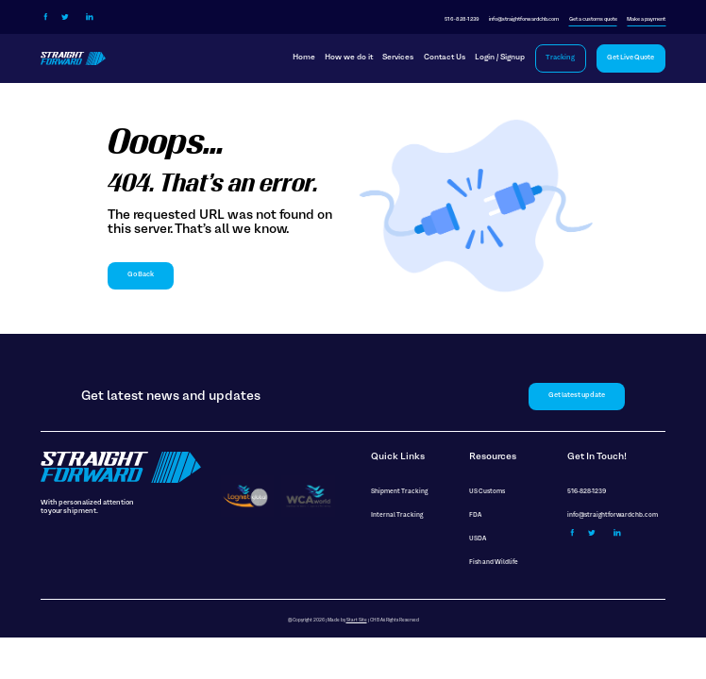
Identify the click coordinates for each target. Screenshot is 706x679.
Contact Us (444, 57)
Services (397, 57)
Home (304, 57)
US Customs (487, 491)
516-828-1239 (462, 19)
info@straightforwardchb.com (524, 19)
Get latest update (576, 395)
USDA (477, 538)
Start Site (356, 620)
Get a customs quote (593, 19)
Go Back (140, 275)
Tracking (560, 58)
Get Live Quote (630, 58)
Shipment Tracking (399, 491)
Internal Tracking (397, 515)
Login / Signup (500, 57)
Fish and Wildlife (493, 562)
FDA (475, 515)
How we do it (349, 57)
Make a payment (646, 19)
